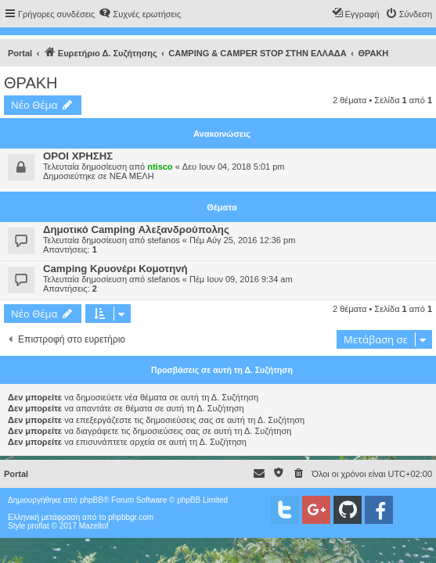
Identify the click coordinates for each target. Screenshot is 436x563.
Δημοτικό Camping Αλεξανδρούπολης (136, 229)
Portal (20, 53)
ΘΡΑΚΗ (31, 82)
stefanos (163, 240)
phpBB (91, 500)
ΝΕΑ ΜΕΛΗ (132, 176)
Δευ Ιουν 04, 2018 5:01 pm (233, 166)
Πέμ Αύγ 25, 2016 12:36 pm (242, 240)
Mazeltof (94, 526)
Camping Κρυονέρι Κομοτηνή (115, 268)
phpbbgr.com (130, 517)
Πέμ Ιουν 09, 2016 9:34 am (241, 279)
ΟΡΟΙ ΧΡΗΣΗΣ (78, 156)
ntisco (159, 166)
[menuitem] (140, 14)
